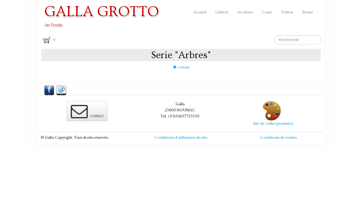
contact (87, 111)
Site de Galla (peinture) (273, 123)
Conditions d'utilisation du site (181, 137)
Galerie (221, 12)
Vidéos (287, 12)
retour (181, 67)
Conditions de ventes (278, 137)
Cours (267, 12)
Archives (245, 12)
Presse (307, 12)
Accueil (199, 12)
